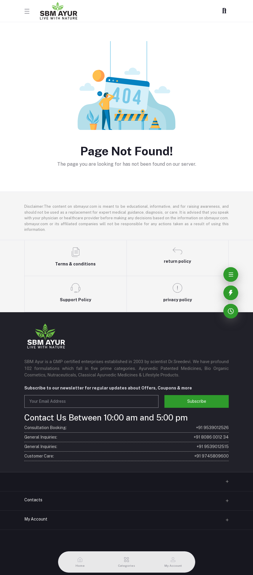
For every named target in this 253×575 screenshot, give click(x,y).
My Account (35, 519)
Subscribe (196, 401)
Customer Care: (126, 456)
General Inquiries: (126, 437)
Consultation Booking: (126, 428)
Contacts (33, 499)
